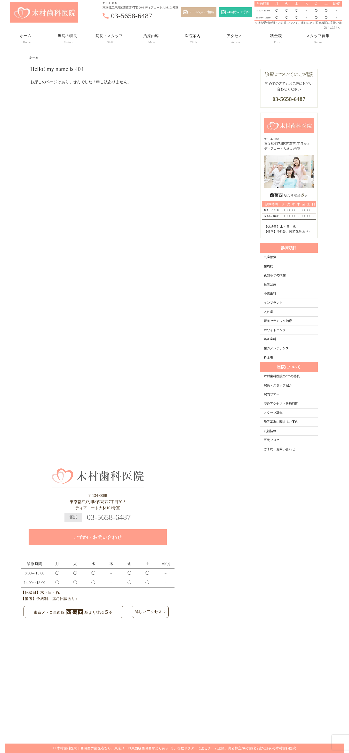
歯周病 (268, 266)
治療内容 (151, 38)
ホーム (26, 38)
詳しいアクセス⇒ (150, 612)
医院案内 (193, 38)
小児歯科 (270, 293)
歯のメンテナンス (276, 348)
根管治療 (270, 284)
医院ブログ (271, 440)
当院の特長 (67, 38)
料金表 (276, 38)
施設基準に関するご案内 (281, 422)
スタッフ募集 (318, 38)
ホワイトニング (275, 330)
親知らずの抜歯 (275, 275)
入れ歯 (268, 312)
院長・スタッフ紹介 (278, 385)
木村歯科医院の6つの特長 (282, 376)
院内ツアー (271, 394)
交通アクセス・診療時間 (281, 403)
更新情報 (270, 431)
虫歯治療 (270, 257)
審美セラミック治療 (278, 321)
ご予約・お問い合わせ (279, 449)
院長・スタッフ (109, 38)
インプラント (273, 302)
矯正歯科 (270, 339)
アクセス (234, 38)
